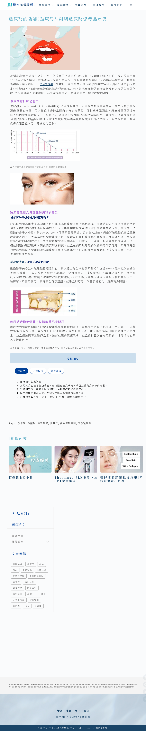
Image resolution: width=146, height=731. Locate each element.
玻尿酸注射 (46, 84)
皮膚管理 (82, 5)
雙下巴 (30, 564)
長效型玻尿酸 (68, 423)
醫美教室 (18, 541)
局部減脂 (27, 570)
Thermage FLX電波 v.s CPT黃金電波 (75, 479)
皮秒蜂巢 (34, 599)
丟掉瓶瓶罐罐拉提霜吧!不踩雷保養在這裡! (121, 479)
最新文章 (18, 536)
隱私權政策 (101, 728)
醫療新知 (118, 5)
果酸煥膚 (17, 564)
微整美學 (46, 5)
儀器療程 (64, 5)
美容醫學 (43, 423)
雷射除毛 (29, 582)
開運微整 (17, 588)
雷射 (15, 570)
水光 (27, 606)
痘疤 (41, 564)
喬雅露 (16, 606)
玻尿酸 (22, 423)
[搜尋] (131, 5)
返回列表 (21, 513)
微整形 (32, 423)
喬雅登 (54, 423)
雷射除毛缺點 (37, 576)
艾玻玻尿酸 (19, 576)
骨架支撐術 (19, 599)
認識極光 (28, 5)
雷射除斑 (17, 593)
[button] (68, 710)
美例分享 (100, 5)
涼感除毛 (41, 570)
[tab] (21, 371)
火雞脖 (38, 606)
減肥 (29, 593)
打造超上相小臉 (21, 477)
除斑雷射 (32, 588)
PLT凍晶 (41, 593)
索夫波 (16, 582)
